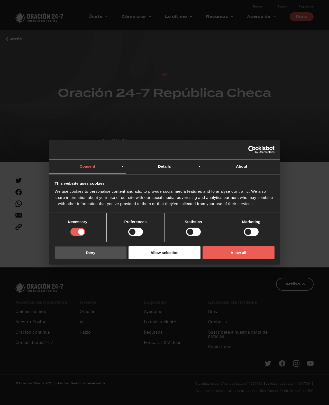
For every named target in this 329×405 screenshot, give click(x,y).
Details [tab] (164, 166)
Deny (90, 252)
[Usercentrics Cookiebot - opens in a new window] (252, 149)
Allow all (238, 252)
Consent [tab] (87, 166)
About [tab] (241, 166)
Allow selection (164, 252)
